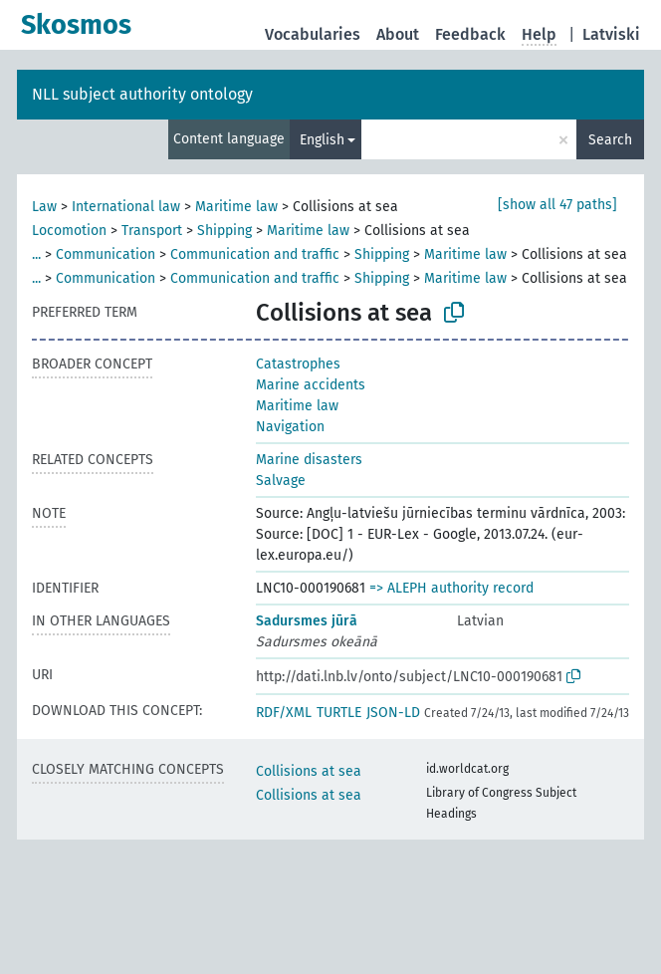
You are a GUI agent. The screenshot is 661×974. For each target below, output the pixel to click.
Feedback (470, 34)
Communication (105, 254)
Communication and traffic (254, 254)
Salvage (281, 480)
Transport (151, 230)
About (397, 34)
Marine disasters (309, 459)
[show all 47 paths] (557, 204)
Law (44, 206)
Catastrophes (298, 364)
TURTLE (339, 712)
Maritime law (236, 206)
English (322, 139)
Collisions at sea (308, 771)
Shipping (224, 230)
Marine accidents (310, 384)
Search (610, 139)
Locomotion (69, 230)
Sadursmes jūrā (306, 620)
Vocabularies (312, 34)
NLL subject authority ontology (142, 94)
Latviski (611, 34)
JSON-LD (393, 712)
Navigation (290, 426)
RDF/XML (284, 712)
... (36, 254)
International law (126, 206)
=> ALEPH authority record (451, 588)
